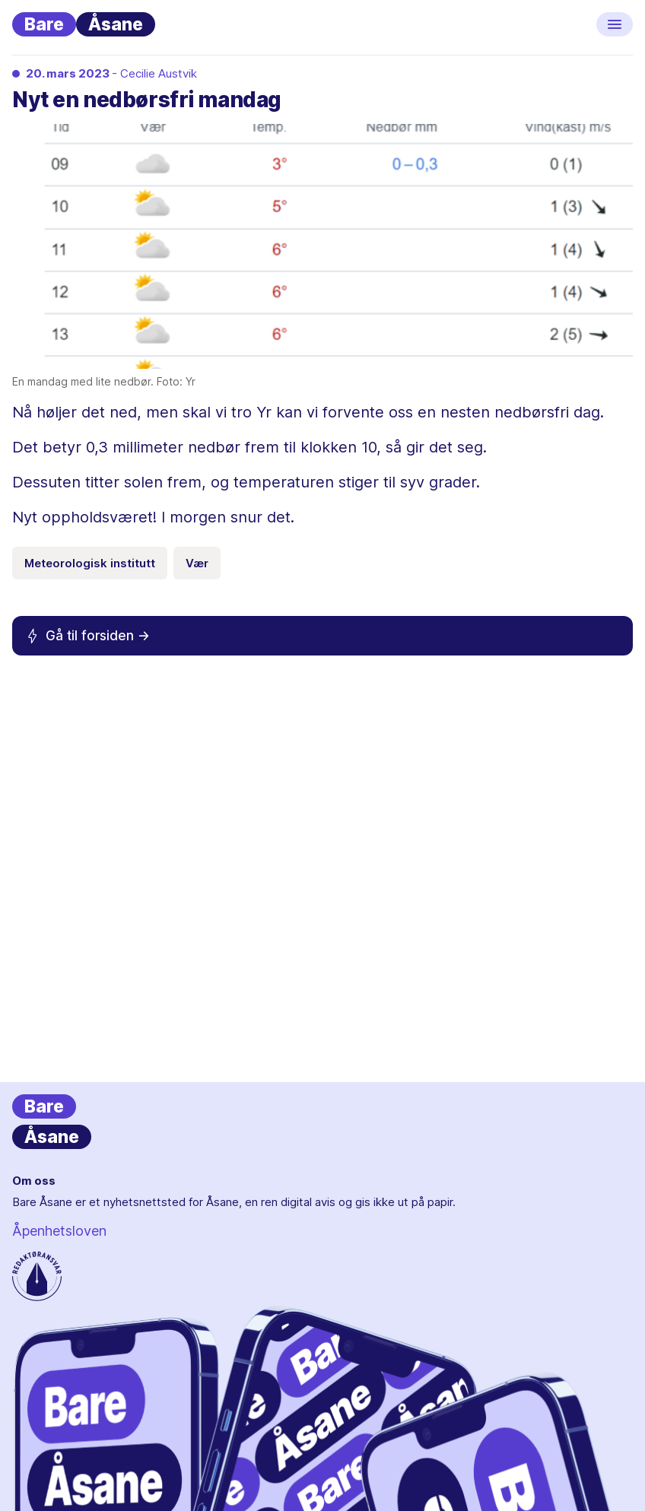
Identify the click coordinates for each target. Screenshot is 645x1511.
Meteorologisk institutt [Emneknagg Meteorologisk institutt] (89, 563)
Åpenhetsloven (59, 1231)
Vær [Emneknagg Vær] (197, 563)
